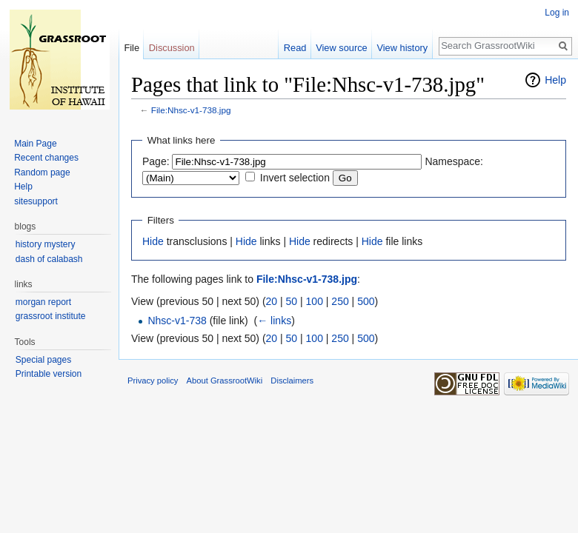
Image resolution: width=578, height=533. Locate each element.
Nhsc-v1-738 (176, 320)
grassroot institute (51, 316)
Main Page (35, 143)
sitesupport (36, 201)
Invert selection (295, 178)
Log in (557, 12)
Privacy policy (152, 380)
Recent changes (46, 157)
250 (339, 301)
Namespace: (454, 161)
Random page (42, 172)
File (131, 47)
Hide (153, 241)
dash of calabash (49, 259)
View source (341, 47)
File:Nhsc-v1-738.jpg (191, 110)
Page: (156, 161)
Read (295, 47)
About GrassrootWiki (225, 380)
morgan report (43, 302)
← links (274, 320)
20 (272, 301)
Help (555, 80)
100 (314, 301)
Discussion (172, 47)
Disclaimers (291, 380)
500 (365, 301)
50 (292, 301)
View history (402, 47)
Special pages (43, 360)
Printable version (49, 374)
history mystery (46, 244)
